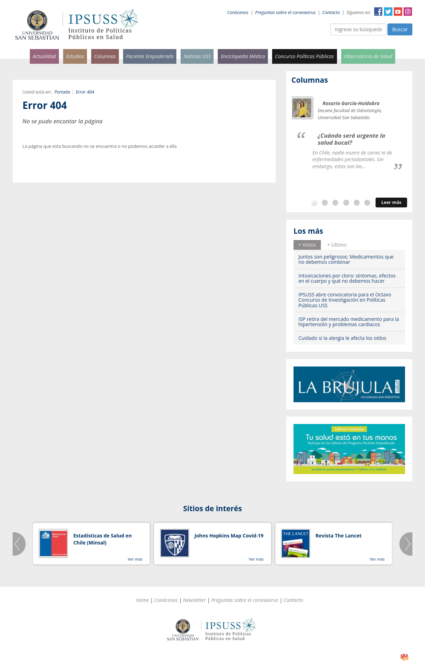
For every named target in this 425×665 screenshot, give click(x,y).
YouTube (398, 11)
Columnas (105, 56)
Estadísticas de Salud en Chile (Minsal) (102, 539)
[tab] (307, 245)
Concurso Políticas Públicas (304, 56)
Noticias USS (197, 56)
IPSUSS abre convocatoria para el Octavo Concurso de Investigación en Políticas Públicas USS (344, 300)
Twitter (388, 11)
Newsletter (194, 600)
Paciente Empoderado (150, 56)
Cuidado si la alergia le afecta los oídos (342, 338)
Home (142, 600)
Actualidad (44, 56)
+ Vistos (307, 244)
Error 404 (85, 92)
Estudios (75, 56)
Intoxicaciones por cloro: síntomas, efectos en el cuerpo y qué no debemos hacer (347, 278)
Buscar (400, 29)
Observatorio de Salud (368, 56)
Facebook (378, 11)
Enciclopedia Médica (243, 56)
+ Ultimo (336, 244)
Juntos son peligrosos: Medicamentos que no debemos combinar (345, 259)
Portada (62, 92)
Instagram (408, 11)
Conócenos (238, 12)
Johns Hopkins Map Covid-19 (229, 535)
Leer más (391, 202)
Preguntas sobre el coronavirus (285, 12)
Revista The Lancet (339, 535)
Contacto (331, 12)
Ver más (135, 559)
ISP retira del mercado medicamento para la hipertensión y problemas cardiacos (348, 322)
